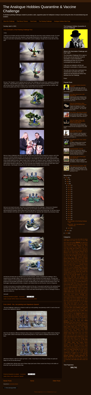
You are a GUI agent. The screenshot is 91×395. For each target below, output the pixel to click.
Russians (82, 329)
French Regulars (69, 285)
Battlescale (85, 257)
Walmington (85, 353)
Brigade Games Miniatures (72, 261)
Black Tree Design (81, 258)
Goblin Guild (85, 288)
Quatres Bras (74, 325)
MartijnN (78, 307)
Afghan (79, 247)
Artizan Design (75, 252)
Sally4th (71, 330)
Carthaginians (78, 265)
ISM (81, 298)
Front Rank (75, 285)
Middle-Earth (74, 310)
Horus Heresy (71, 295)
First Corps (69, 281)
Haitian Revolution (67, 293)
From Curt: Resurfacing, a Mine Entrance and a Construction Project (78, 104)
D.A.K (86, 272)
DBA (81, 274)
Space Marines (67, 338)
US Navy (86, 352)
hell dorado (81, 293)
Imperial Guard (80, 297)
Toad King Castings (84, 348)
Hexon (72, 294)
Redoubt (86, 326)
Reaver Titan (77, 326)
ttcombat (86, 350)
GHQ (70, 288)
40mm (75, 244)
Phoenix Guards (85, 322)
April (68, 183)
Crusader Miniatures (68, 272)
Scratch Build (69, 335)
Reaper (65, 326)
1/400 (72, 239)
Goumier (72, 290)
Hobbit (86, 294)
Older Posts (56, 381)
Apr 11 (69, 209)
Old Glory (84, 317)
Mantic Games (73, 307)
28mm (8, 376)
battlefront (80, 257)
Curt (81, 272)
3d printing (69, 244)
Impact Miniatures (73, 297)
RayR (86, 325)
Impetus (84, 297)
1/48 (74, 239)
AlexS (68, 249)
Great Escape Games (79, 290)
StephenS (69, 340)
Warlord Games (67, 356)
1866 (87, 240)
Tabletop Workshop (80, 343)
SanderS (66, 332)
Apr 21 (69, 197)
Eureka (86, 278)
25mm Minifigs (72, 242)
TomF (68, 349)
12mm (65, 240)
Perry (82, 320)
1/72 (83, 239)
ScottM (65, 335)
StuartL (69, 342)
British (86, 261)
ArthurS (70, 252)
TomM (71, 349)
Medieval (65, 310)
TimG (76, 348)
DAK (71, 274)
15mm (68, 240)
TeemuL (76, 345)
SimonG (72, 336)
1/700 (81, 239)
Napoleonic (16, 376)
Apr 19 (69, 199)
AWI (70, 255)
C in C (77, 264)
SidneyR (86, 335)
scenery (70, 333)
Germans (66, 288)
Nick (73, 314)
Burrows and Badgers (68, 264)
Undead (74, 352)
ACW (83, 244)
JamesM (70, 300)
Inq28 (71, 298)
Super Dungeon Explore (82, 342)
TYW (71, 352)
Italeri (84, 298)
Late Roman (79, 304)
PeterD (77, 322)
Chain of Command (69, 267)
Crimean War (78, 271)
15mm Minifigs (72, 240)
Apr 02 (69, 228)
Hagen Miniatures (84, 291)
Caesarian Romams (83, 264)
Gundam (76, 291)
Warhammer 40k (83, 355)
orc (87, 317)
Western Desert (85, 356)
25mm (68, 242)
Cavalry (82, 265)
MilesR (86, 310)
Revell (70, 327)
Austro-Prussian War (79, 254)
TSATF (72, 350)
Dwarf (75, 277)
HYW (83, 295)
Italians (67, 300)
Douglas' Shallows (80, 275)
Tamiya (86, 343)
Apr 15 (69, 203)
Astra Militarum (81, 252)
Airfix (87, 248)
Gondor (68, 290)
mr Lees (84, 311)
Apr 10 (69, 211)
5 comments (23, 374)
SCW (73, 335)
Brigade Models (81, 261)
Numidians (66, 317)
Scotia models (85, 333)
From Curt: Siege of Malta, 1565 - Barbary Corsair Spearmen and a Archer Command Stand (77, 121)
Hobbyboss (66, 295)
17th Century (78, 240)
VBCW (73, 353)
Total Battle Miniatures (83, 349)
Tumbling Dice (67, 352)
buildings (83, 262)
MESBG (69, 310)
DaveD (78, 274)
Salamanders (66, 330)
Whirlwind (65, 358)
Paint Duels (33, 21)
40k (72, 244)
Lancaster (86, 303)
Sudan (73, 342)
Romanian (82, 327)
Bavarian (65, 258)
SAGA (86, 329)
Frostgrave (80, 285)
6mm (78, 244)
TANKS (69, 345)
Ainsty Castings (82, 248)
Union (77, 352)
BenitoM (69, 258)
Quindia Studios (81, 325)
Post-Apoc (76, 323)
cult (79, 272)
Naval (83, 313)
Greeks (86, 290)
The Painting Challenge (45, 21)
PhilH (80, 322)
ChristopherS (85, 268)
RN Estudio (74, 327)
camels (65, 265)
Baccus (75, 255)
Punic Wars (70, 325)
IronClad (74, 298)
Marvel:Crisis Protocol (68, 308)
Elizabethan (82, 277)
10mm (86, 239)
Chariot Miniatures (75, 268)
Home (32, 381)
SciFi (73, 333)
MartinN (86, 307)
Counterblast (73, 271)
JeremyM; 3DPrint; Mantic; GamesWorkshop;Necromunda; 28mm (22, 298)
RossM (86, 327)
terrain (86, 345)
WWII (81, 359)
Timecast (73, 348)
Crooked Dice (85, 271)
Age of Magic (69, 248)
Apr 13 (69, 207)
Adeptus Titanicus (77, 245)
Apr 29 (69, 187)
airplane (65, 249)
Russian (78, 329)
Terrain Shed (66, 346)
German (86, 287)
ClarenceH (66, 270)
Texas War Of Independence (74, 346)
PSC (64, 325)
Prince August (81, 323)
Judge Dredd (67, 303)
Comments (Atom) (14, 384)
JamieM (74, 300)
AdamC (86, 244)
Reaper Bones (71, 326)
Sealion (76, 335)
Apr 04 (69, 219)
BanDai (65, 257)
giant (72, 288)
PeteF (71, 322)
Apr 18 (69, 201)
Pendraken (66, 320)
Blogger (55, 391)
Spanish (21, 376)
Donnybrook (73, 275)
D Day (84, 272)
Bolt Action (72, 260)
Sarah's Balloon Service (73, 332)
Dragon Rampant (67, 277)
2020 (66, 233)
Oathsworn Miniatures (75, 317)
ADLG (86, 245)
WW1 (73, 359)
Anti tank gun (68, 251)
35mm (65, 244)
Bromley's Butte (78, 262)
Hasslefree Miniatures (75, 293)
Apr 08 (69, 213)
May (68, 181)
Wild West (70, 358)
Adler (83, 245)
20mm (65, 242)
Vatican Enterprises (67, 353)
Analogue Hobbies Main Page (62, 21)
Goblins (65, 290)
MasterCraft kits (75, 308)
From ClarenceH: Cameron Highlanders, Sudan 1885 (76, 131)
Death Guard (85, 274)
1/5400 (76, 239)
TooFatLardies (76, 349)
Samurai (75, 330)
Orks (65, 318)
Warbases (66, 355)
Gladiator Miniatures (78, 288)
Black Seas (74, 258)
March (68, 230)
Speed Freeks (71, 339)
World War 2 (68, 359)
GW (79, 291)
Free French (75, 284)
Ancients (72, 249)
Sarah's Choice (81, 332)
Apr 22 (69, 195)
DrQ (72, 277)
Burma (86, 262)
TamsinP (66, 345)
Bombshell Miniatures (79, 260)
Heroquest (68, 294)
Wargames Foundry (74, 355)
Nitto (75, 314)
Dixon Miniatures (67, 275)
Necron (86, 313)
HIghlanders (77, 294)
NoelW (77, 314)
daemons (67, 274)
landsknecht (66, 304)
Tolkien (65, 349)
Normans (86, 314)
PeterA (74, 322)
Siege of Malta (67, 336)
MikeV (82, 310)
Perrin (78, 320)
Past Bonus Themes (22, 21)
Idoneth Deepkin (67, 297)
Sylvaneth (71, 343)
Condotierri (85, 270)
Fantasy (65, 280)
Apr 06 (69, 215)
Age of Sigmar (76, 248)
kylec (78, 303)
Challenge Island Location (79, 267)
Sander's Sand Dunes (83, 330)
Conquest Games (67, 271)
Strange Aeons (80, 340)
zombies (83, 359)
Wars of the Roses (76, 356)
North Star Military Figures (69, 316)
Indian (65, 298)
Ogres (81, 317)
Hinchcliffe (82, 294)
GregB (65, 291)
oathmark (69, 317)
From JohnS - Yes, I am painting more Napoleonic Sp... (76, 225)
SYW (75, 343)
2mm (82, 242)
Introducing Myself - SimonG (76, 148)
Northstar (86, 316)
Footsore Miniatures (82, 281)
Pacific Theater (84, 318)
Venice (77, 353)
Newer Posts (7, 381)
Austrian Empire (72, 254)
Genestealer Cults (80, 287)
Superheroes (66, 343)
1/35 (70, 239)
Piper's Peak (66, 323)
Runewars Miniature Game (69, 329)
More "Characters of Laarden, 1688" (78, 165)
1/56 (79, 239)
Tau (72, 345)
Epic (81, 278)
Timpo (79, 348)
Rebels (82, 326)
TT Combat (80, 350)
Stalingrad (76, 339)
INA (87, 297)
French (79, 284)
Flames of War (74, 281)
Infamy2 (68, 298)
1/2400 (65, 239)
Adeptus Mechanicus (68, 245)
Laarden (81, 303)
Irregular (78, 298)
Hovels (76, 295)
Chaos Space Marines (68, 268)
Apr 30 (69, 185)
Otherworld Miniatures (71, 318)
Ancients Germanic (78, 249)
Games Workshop (73, 287)
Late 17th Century (73, 304)
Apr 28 (69, 189)
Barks (76, 257)
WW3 (78, 359)
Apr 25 (69, 191)
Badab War (85, 255)
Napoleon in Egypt (72, 313)
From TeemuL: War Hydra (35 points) (78, 112)
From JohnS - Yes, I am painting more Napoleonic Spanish (21, 304)
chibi (81, 268)
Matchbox (81, 308)
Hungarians (80, 295)
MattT (84, 308)
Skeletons (83, 336)
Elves (86, 277)
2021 (66, 177)
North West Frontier (79, 316)
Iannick (86, 295)
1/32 (68, 239)
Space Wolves (74, 338)
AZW (73, 255)
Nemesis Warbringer (67, 314)
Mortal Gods (80, 311)
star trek (80, 339)
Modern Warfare (69, 311)
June (68, 179)
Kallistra (71, 303)
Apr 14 (69, 205)
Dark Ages (74, 274)
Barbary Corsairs (70, 257)
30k (84, 242)
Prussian (86, 323)
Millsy (65, 311)
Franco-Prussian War (68, 284)
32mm (86, 242)
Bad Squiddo (80, 255)
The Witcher (82, 346)
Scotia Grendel (78, 333)
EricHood (45, 391)
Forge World (73, 283)
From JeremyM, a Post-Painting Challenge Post (17, 29)
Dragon (86, 275)
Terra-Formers (81, 345)
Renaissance (66, 327)
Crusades (74, 272)
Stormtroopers (74, 340)
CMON (77, 270)
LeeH (83, 304)
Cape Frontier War (70, 265)
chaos (86, 267)
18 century (83, 240)
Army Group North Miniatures (78, 251)
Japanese (78, 300)
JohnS (11, 376)
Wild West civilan (75, 358)
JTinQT (86, 301)
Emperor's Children (68, 278)
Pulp (66, 325)
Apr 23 (69, 193)
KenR (75, 303)
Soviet (86, 336)
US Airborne (81, 352)
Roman (78, 327)
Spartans (82, 338)
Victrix (81, 353)
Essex (83, 278)
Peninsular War (72, 320)
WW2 (75, 359)
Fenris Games (80, 280)
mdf (87, 308)
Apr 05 (69, 217)
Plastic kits (71, 323)
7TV (80, 244)
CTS (77, 272)
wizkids (81, 358)
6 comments (22, 296)
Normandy (82, 314)
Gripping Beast (70, 291)
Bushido (74, 264)
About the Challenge (8, 21)
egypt (78, 277)
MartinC (82, 307)
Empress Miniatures (75, 278)
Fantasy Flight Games (72, 280)
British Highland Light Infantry (69, 262)
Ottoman (78, 318)
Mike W (79, 310)
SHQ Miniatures (81, 335)
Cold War (81, 270)
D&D (65, 274)
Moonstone (76, 311)
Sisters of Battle (77, 336)
